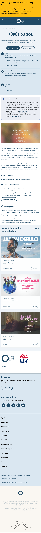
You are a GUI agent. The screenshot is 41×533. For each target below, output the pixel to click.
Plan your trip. (23, 111)
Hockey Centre (5, 431)
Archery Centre (5, 422)
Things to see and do (10, 28)
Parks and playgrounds (7, 448)
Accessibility (4, 457)
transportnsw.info (18, 212)
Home (2, 28)
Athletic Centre (5, 426)
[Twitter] (13, 405)
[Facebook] (3, 405)
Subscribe (8, 387)
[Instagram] (8, 405)
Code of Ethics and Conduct (15, 475)
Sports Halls (4, 440)
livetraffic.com (16, 216)
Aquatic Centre (5, 418)
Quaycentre (4, 435)
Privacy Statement (6, 478)
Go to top (4, 366)
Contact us (4, 466)
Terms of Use (26, 475)
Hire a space (4, 453)
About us (3, 462)
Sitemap (14, 478)
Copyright (3, 475)
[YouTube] (23, 405)
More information (8, 199)
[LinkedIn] (18, 405)
